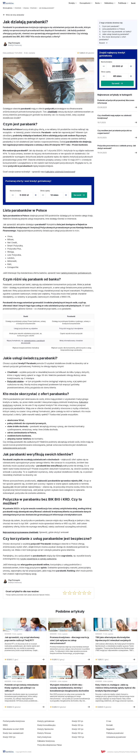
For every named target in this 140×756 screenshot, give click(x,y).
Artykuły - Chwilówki (30, 8)
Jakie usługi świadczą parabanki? (115, 34)
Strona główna (7, 8)
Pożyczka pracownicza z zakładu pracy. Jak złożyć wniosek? (116, 147)
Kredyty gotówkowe (45, 721)
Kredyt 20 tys (77, 721)
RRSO (5, 725)
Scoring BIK (8, 487)
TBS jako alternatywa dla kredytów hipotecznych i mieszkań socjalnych (113, 638)
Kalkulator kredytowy (46, 741)
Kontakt (109, 725)
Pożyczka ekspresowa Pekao (49, 745)
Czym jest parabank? (110, 26)
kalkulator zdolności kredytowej (60, 172)
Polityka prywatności (114, 733)
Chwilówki (18, 8)
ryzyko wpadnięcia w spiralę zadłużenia (38, 559)
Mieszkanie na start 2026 (13, 729)
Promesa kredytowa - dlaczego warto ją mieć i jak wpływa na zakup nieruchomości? (69, 640)
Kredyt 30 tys (77, 725)
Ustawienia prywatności (116, 737)
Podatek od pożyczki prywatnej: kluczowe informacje (115, 101)
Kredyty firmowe (44, 733)
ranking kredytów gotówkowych (76, 273)
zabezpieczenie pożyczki (14, 448)
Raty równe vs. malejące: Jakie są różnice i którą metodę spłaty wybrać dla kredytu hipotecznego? (115, 688)
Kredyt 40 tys (77, 729)
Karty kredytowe (44, 737)
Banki (133, 3)
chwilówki (52, 112)
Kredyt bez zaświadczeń (13, 733)
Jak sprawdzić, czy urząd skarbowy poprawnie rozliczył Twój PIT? (22, 638)
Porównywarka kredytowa (14, 721)
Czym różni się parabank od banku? (116, 31)
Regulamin (110, 729)
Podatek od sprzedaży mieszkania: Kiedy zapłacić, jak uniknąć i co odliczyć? (22, 688)
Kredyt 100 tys (78, 737)
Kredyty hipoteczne (45, 729)
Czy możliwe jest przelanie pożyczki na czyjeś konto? (114, 131)
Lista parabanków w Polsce (113, 29)
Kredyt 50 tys (77, 733)
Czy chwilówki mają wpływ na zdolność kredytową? (114, 116)
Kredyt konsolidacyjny (46, 725)
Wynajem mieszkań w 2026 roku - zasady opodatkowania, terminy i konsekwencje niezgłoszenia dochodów (69, 688)
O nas (108, 721)
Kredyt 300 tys (9, 737)
